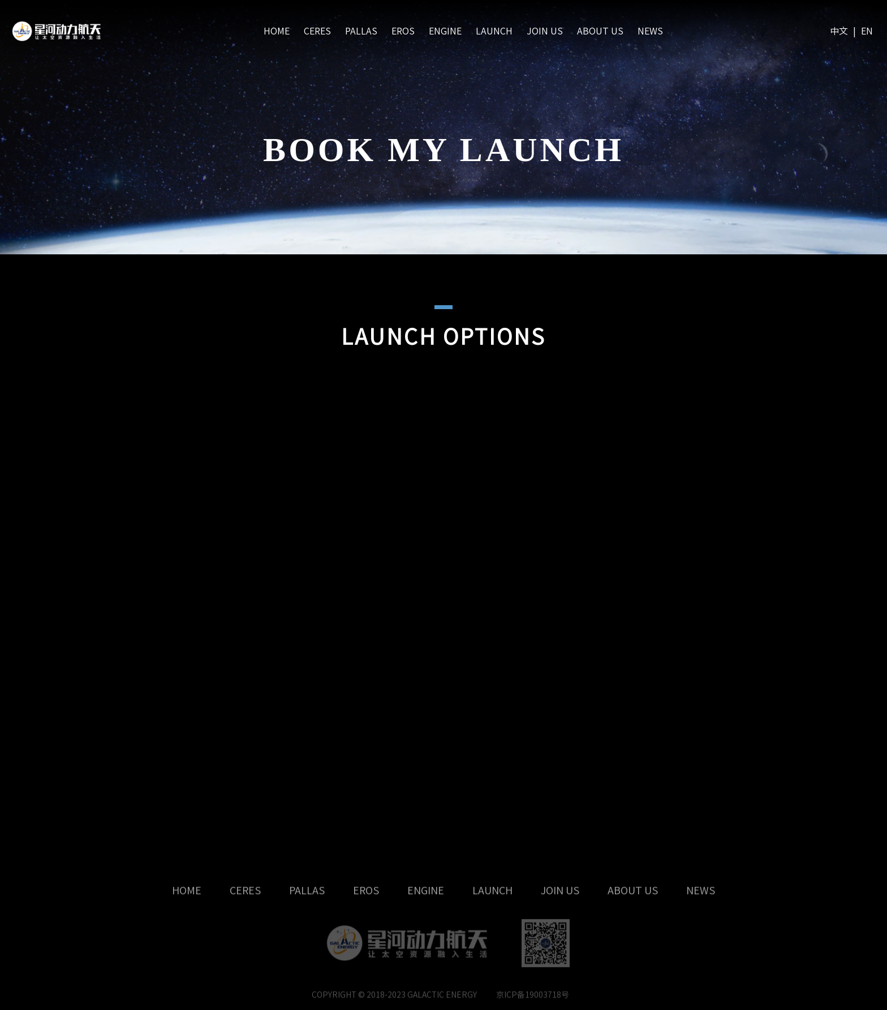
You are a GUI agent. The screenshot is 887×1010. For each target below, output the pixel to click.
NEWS (650, 31)
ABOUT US (600, 31)
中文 (839, 31)
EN (867, 31)
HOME (277, 31)
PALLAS (361, 31)
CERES (317, 31)
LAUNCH (494, 31)
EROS (403, 31)
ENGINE (445, 31)
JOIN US (545, 31)
